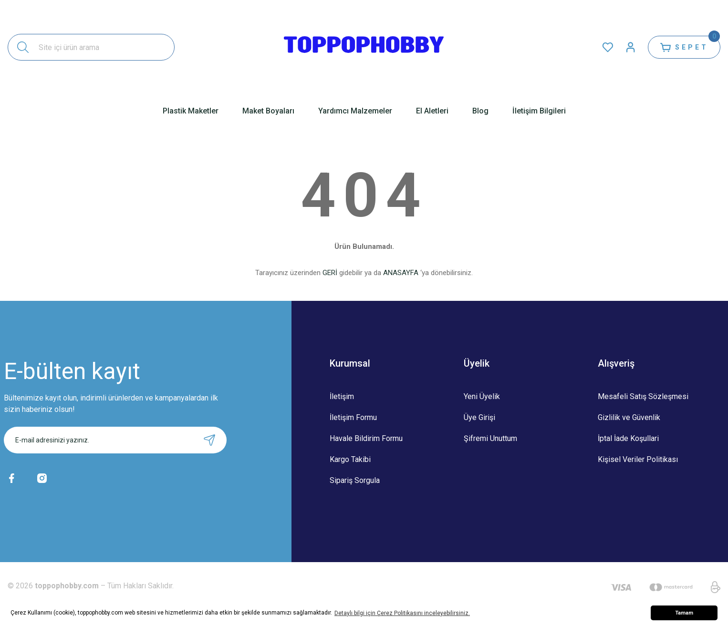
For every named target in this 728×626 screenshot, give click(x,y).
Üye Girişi (479, 417)
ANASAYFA (400, 272)
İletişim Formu (353, 417)
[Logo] (364, 47)
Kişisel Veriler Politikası (638, 459)
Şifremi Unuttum (490, 438)
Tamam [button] (684, 613)
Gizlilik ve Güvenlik (629, 417)
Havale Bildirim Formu (366, 438)
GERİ (329, 272)
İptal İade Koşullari (628, 438)
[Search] (91, 47)
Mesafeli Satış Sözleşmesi (643, 396)
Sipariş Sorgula (355, 480)
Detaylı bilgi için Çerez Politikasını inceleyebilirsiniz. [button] (402, 613)
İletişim (342, 396)
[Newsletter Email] (115, 440)
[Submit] (209, 440)
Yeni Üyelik (482, 396)
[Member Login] (630, 47)
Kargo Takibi (350, 459)
